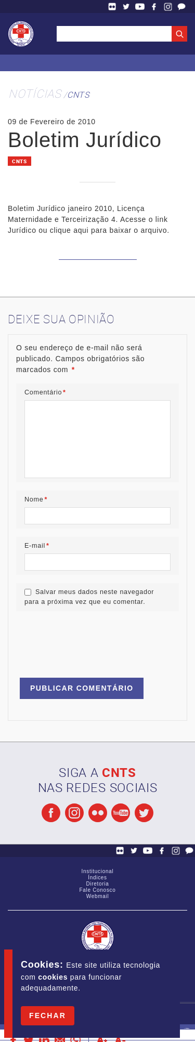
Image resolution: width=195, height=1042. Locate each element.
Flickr (112, 6)
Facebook (154, 6)
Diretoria (97, 884)
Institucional (98, 871)
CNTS (78, 94)
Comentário (45, 392)
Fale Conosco (181, 6)
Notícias (34, 93)
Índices (97, 877)
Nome (35, 499)
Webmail (97, 896)
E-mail (36, 545)
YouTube (140, 6)
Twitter (126, 6)
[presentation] (95, 639)
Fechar (47, 1015)
